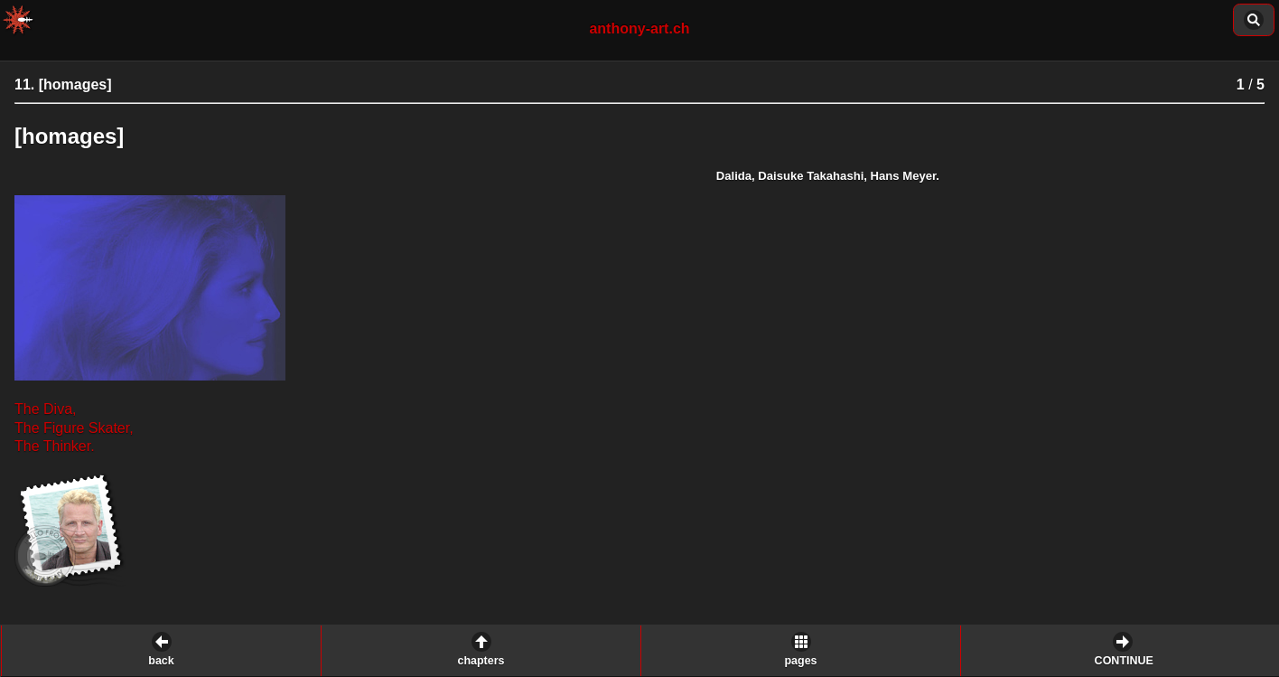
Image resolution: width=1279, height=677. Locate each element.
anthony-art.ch (639, 28)
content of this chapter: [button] (1253, 20)
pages (800, 660)
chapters (480, 660)
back (161, 660)
